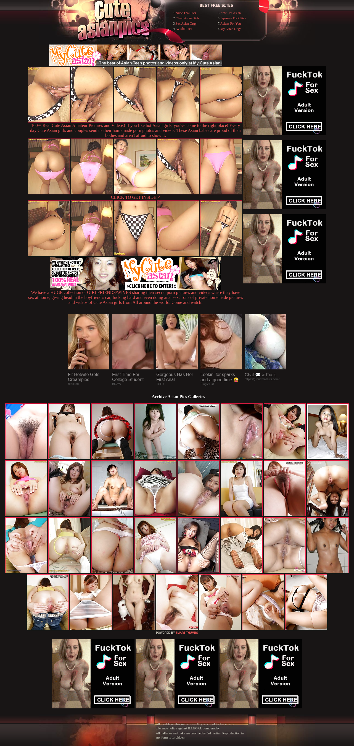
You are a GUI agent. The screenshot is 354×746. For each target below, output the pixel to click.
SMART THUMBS (187, 632)
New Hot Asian (230, 13)
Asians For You (230, 23)
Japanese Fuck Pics (233, 18)
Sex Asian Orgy (186, 23)
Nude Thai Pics (186, 13)
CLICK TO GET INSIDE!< (135, 197)
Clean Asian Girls (187, 18)
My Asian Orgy (230, 29)
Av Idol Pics (184, 29)
